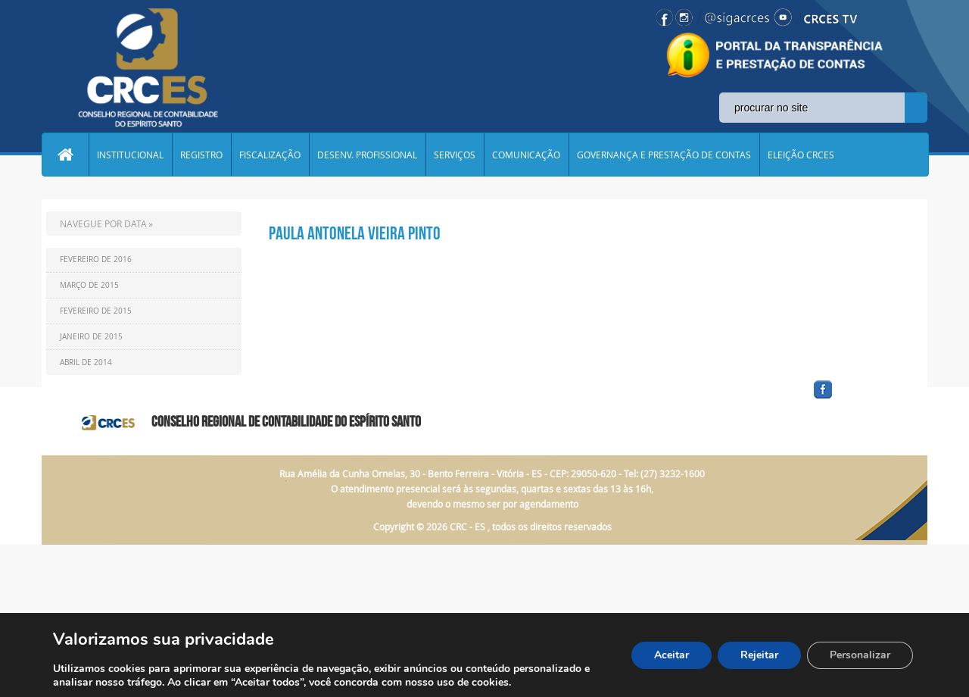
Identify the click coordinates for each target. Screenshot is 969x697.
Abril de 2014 (86, 362)
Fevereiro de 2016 (96, 259)
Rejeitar (759, 655)
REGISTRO (201, 154)
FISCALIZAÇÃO (270, 154)
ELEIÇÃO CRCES (801, 154)
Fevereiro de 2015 (96, 311)
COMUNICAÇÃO (526, 154)
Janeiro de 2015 (91, 337)
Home (65, 154)
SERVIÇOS (454, 154)
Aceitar (671, 655)
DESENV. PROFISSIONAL (367, 154)
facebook (859, 398)
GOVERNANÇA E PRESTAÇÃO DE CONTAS (664, 154)
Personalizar (860, 655)
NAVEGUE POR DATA (103, 223)
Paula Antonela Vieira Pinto (355, 233)
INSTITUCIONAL (130, 154)
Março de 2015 (89, 285)
